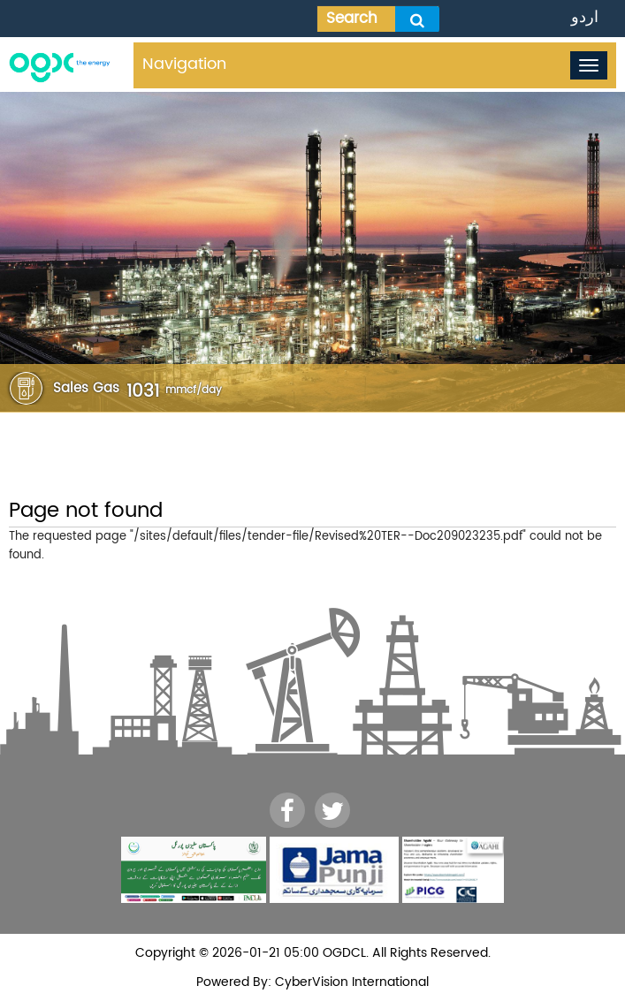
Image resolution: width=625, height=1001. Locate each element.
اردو (584, 17)
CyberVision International (350, 982)
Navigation (184, 64)
